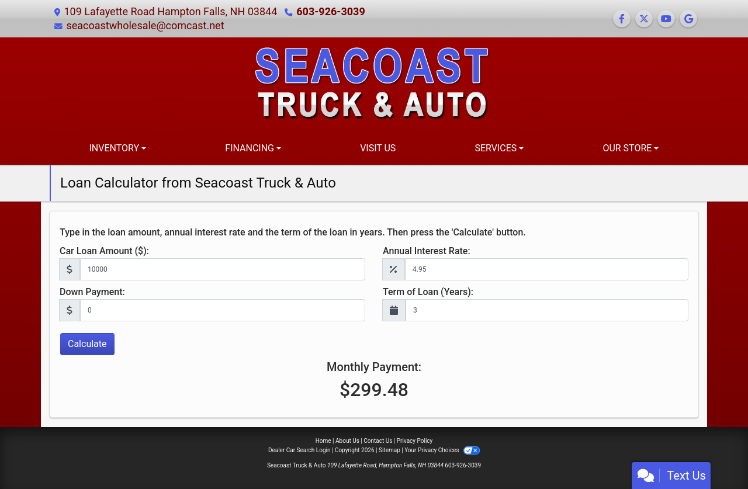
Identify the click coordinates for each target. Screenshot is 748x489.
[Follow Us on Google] (688, 19)
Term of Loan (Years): (428, 291)
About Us (347, 441)
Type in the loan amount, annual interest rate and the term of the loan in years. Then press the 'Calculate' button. (293, 232)
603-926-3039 (330, 11)
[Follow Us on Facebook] (622, 19)
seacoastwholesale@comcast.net (145, 25)
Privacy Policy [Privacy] (415, 441)
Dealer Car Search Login (299, 450)
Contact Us (377, 441)
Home (323, 441)
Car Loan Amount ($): (104, 250)
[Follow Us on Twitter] (644, 19)
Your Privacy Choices (442, 450)
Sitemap (389, 450)
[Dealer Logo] (374, 83)
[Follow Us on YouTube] (666, 19)
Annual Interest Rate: (426, 250)
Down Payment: (92, 291)
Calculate (87, 343)
